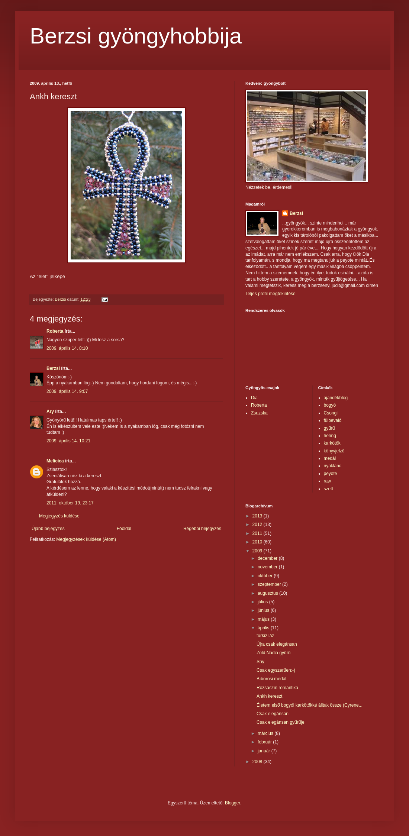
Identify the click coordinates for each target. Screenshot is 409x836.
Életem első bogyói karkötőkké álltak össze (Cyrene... (310, 705)
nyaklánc (332, 465)
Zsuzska (259, 413)
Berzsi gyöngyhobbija (136, 35)
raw (327, 481)
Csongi (331, 413)
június (264, 610)
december (268, 558)
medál (330, 458)
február (265, 742)
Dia (254, 397)
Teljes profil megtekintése (270, 293)
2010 (258, 542)
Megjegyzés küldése (59, 516)
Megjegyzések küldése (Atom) (86, 539)
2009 (258, 550)
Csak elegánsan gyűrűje (281, 722)
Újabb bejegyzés (48, 528)
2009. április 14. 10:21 (68, 440)
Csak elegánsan (273, 713)
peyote (330, 473)
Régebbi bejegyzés (202, 528)
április (264, 627)
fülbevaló (333, 420)
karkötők (332, 443)
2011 (258, 533)
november (268, 566)
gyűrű (329, 428)
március (266, 733)
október (266, 575)
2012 (258, 524)
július (263, 601)
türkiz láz (265, 635)
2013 (258, 516)
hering (330, 435)
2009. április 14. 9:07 (67, 391)
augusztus (268, 593)
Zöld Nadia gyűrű (273, 652)
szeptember (270, 584)
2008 (258, 761)
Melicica (55, 461)
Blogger (232, 803)
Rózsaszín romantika (277, 687)
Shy (260, 661)
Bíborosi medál (271, 678)
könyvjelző (334, 450)
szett (328, 488)
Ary (50, 411)
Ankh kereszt (269, 696)
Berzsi (53, 368)
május (264, 619)
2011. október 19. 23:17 (70, 503)
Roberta (54, 331)
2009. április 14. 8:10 (67, 348)
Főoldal (124, 528)
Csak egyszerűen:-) (276, 670)
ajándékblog (336, 397)
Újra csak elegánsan (277, 644)
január (264, 750)
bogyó (330, 405)
